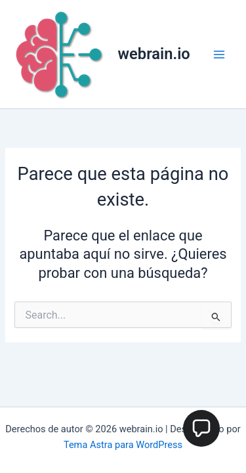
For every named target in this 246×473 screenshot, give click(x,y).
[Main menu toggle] (219, 54)
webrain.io (154, 54)
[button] (201, 428)
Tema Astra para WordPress (123, 445)
